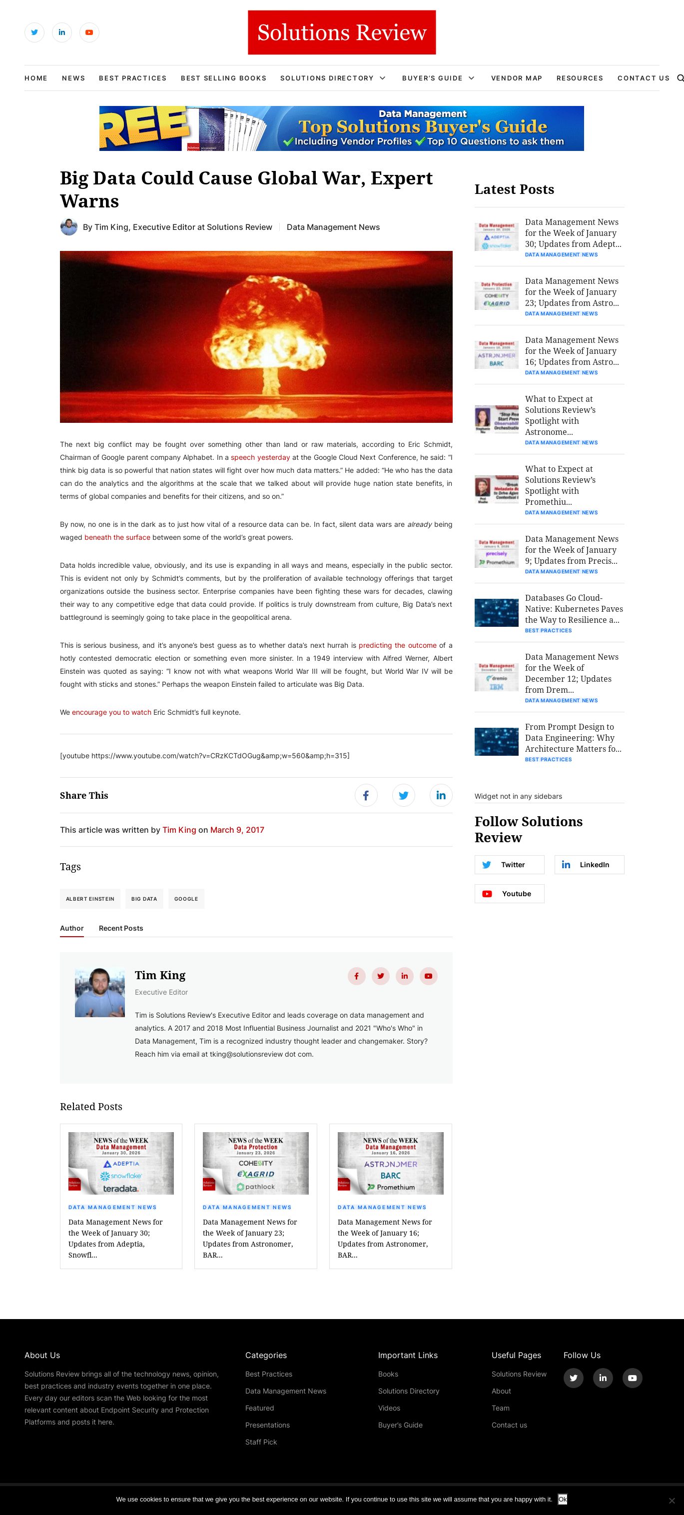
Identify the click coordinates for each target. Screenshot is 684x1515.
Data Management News (112, 1207)
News (73, 77)
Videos (389, 1408)
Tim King (111, 226)
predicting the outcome (398, 645)
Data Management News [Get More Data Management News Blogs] (333, 226)
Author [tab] (72, 928)
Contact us (509, 1425)
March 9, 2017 (237, 829)
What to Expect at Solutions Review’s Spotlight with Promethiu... (560, 485)
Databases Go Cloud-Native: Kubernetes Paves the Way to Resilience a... (574, 608)
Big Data (144, 898)
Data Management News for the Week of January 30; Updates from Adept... (573, 232)
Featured (259, 1408)
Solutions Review (519, 1374)
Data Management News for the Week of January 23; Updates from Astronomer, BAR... (250, 1238)
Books (388, 1374)
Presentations (267, 1425)
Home (36, 77)
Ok (563, 1499)
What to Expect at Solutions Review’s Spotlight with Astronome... (560, 415)
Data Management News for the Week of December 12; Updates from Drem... (572, 673)
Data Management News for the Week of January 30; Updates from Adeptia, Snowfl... (115, 1238)
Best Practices (133, 77)
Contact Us (644, 77)
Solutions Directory (327, 77)
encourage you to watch (111, 712)
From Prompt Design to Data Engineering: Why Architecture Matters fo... (573, 737)
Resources (580, 77)
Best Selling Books (224, 77)
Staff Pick (261, 1442)
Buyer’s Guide (432, 77)
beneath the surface (117, 537)
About (501, 1391)
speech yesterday (260, 457)
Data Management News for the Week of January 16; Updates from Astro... (572, 350)
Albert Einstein (90, 898)
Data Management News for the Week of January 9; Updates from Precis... (572, 549)
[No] (672, 1501)
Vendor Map (517, 77)
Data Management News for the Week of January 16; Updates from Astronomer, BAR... (385, 1238)
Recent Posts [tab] (121, 928)
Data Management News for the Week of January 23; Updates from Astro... (572, 291)
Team (501, 1408)
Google (186, 898)
